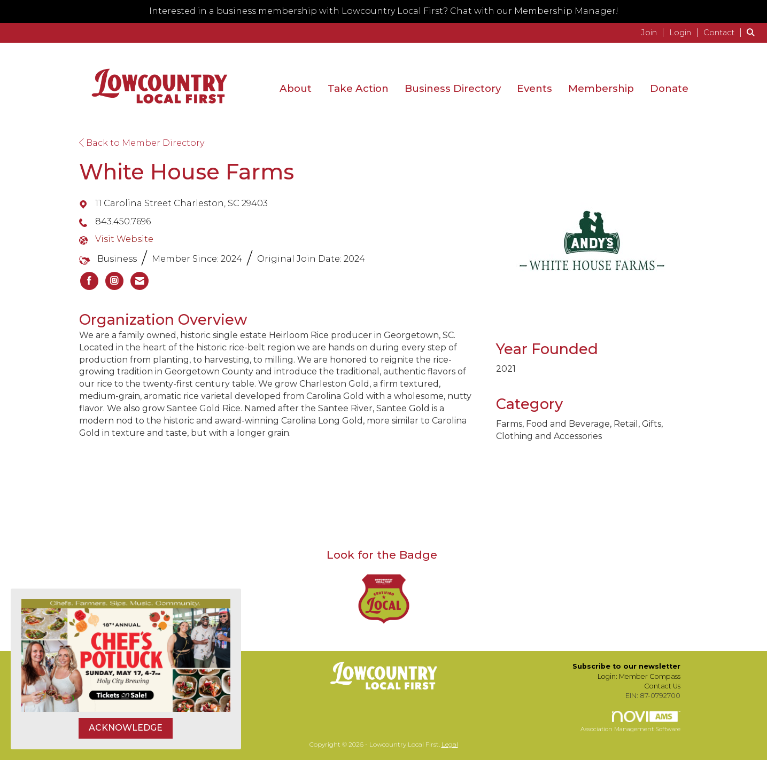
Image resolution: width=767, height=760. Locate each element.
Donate (669, 88)
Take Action (358, 88)
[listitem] (654, 32)
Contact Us (662, 686)
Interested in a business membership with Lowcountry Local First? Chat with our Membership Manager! (383, 11)
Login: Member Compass (639, 676)
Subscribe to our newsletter (626, 666)
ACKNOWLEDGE (125, 728)
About (296, 88)
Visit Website (124, 239)
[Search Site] (753, 32)
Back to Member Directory (141, 143)
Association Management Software (630, 722)
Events (534, 88)
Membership (601, 88)
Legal (449, 744)
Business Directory (453, 88)
